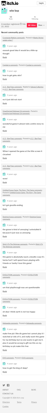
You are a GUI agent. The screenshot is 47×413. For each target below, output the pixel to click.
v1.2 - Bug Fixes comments (12, 87)
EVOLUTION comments (11, 275)
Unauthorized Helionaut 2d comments (16, 111)
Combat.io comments (10, 65)
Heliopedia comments (10, 323)
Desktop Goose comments (12, 217)
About (6, 390)
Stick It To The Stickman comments (15, 244)
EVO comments (8, 358)
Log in (41, 3)
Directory (6, 402)
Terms (19, 402)
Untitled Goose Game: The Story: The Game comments (22, 190)
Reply (5, 57)
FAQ (18, 390)
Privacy (34, 402)
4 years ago (12, 119)
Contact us (8, 394)
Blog (33, 390)
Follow (32, 25)
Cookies (6, 406)
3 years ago (12, 46)
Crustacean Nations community (14, 38)
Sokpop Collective (37, 87)
